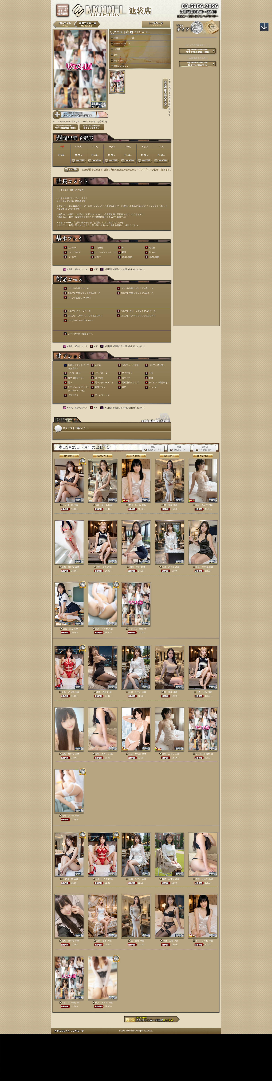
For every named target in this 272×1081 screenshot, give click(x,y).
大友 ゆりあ (101, 505)
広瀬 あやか (168, 567)
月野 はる (101, 567)
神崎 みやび (201, 505)
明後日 (204, 448)
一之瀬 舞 (68, 505)
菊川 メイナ (101, 629)
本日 (153, 448)
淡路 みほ (101, 692)
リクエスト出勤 (136, 629)
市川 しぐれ (135, 505)
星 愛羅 (168, 505)
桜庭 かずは (201, 567)
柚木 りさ (135, 567)
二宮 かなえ (135, 754)
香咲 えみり (101, 754)
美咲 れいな (68, 567)
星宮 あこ (68, 629)
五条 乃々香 (68, 692)
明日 (179, 448)
